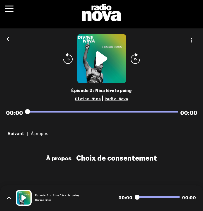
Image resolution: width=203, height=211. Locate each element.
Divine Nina (88, 98)
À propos (58, 158)
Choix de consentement (116, 158)
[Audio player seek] (101, 112)
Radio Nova (116, 98)
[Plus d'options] (191, 40)
